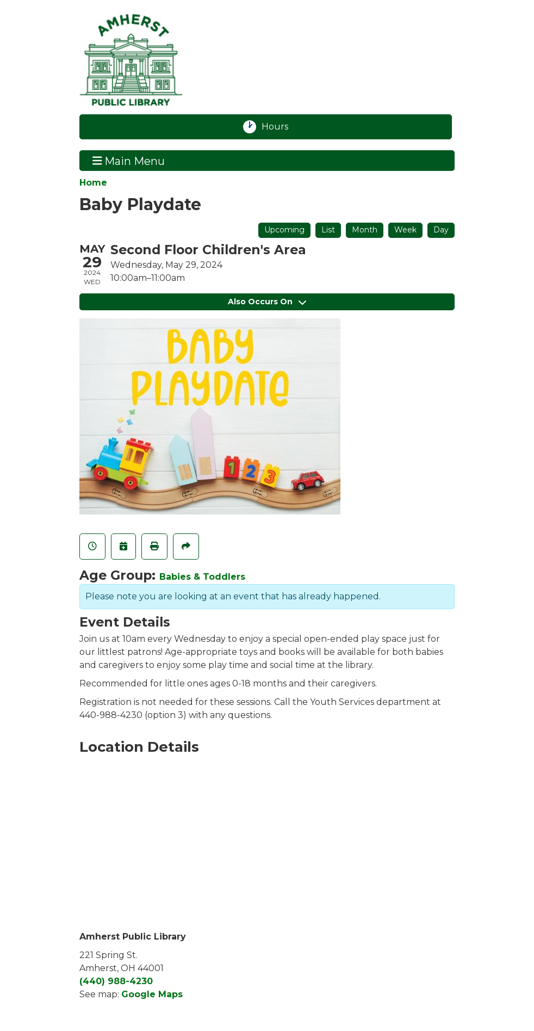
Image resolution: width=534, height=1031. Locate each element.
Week (405, 230)
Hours (281, 126)
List (328, 230)
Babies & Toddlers (202, 577)
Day (441, 230)
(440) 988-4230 (116, 981)
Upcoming (284, 230)
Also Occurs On (267, 301)
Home (93, 182)
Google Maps (152, 994)
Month (364, 230)
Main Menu (128, 161)
